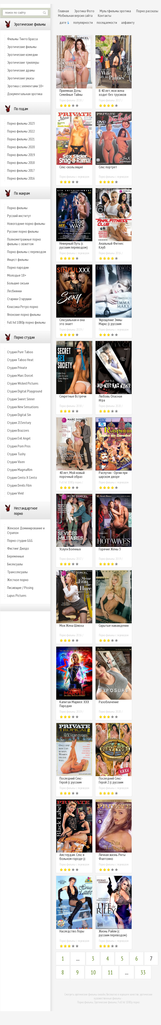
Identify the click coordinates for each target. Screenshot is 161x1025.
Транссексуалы (17, 572)
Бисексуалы (15, 564)
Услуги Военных (70, 549)
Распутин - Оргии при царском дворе (113, 474)
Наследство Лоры (71, 931)
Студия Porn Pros (19, 446)
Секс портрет (108, 167)
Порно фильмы (17, 207)
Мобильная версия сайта (75, 15)
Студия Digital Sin (19, 414)
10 (93, 972)
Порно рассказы (147, 11)
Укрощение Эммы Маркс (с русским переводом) (110, 323)
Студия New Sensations (23, 406)
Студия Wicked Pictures (22, 383)
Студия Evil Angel (19, 438)
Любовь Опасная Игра (110, 398)
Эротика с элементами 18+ (25, 86)
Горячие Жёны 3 (110, 549)
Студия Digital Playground (24, 391)
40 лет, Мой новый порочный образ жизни (72, 476)
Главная (63, 11)
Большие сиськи (18, 283)
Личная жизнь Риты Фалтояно (112, 856)
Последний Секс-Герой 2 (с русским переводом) (111, 782)
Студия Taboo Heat (20, 359)
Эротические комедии (22, 54)
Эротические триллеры (23, 62)
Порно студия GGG (20, 540)
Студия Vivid (15, 493)
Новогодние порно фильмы (26, 223)
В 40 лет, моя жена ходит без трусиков (112, 92)
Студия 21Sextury (19, 422)
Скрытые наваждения (114, 625)
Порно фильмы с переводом (26, 251)
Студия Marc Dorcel (20, 375)
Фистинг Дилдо (18, 548)
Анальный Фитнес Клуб (111, 245)
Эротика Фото (84, 11)
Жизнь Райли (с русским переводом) (113, 933)
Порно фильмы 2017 (21, 170)
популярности (83, 22)
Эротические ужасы (20, 78)
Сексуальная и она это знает (72, 321)
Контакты (104, 15)
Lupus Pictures (16, 595)
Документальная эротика (24, 93)
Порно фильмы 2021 (21, 139)
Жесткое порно (17, 579)
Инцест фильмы (17, 259)
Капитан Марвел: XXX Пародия (74, 703)
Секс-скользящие (71, 167)
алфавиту (127, 22)
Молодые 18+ (16, 275)
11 (110, 972)
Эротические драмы (21, 70)
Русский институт (19, 215)
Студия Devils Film (19, 485)
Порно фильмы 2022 (21, 131)
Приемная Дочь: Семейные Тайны (71, 92)
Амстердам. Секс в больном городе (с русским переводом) (73, 858)
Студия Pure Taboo (20, 352)
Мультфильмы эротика (115, 11)
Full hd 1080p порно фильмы (26, 322)
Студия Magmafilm (19, 469)
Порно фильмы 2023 (21, 123)
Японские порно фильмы (24, 314)
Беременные (15, 556)
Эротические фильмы (22, 46)
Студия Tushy (16, 454)
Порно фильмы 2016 (21, 178)
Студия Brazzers (18, 430)
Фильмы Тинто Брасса (22, 38)
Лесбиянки (14, 291)
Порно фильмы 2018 (21, 162)
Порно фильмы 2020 (21, 147)
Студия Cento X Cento (22, 477)
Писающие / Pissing (20, 587)
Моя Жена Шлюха (71, 625)
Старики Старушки (19, 298)
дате (62, 22)
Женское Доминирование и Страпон (26, 530)
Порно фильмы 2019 (21, 154)
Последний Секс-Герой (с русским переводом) (71, 782)
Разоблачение (109, 701)
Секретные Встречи (72, 396)
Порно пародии (18, 267)
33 (143, 972)
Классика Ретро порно (22, 306)
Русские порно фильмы (23, 231)
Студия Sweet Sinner (21, 399)
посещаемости (107, 22)
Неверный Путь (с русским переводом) (73, 245)
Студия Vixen (16, 461)
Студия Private (17, 367)
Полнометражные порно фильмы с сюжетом (24, 241)
